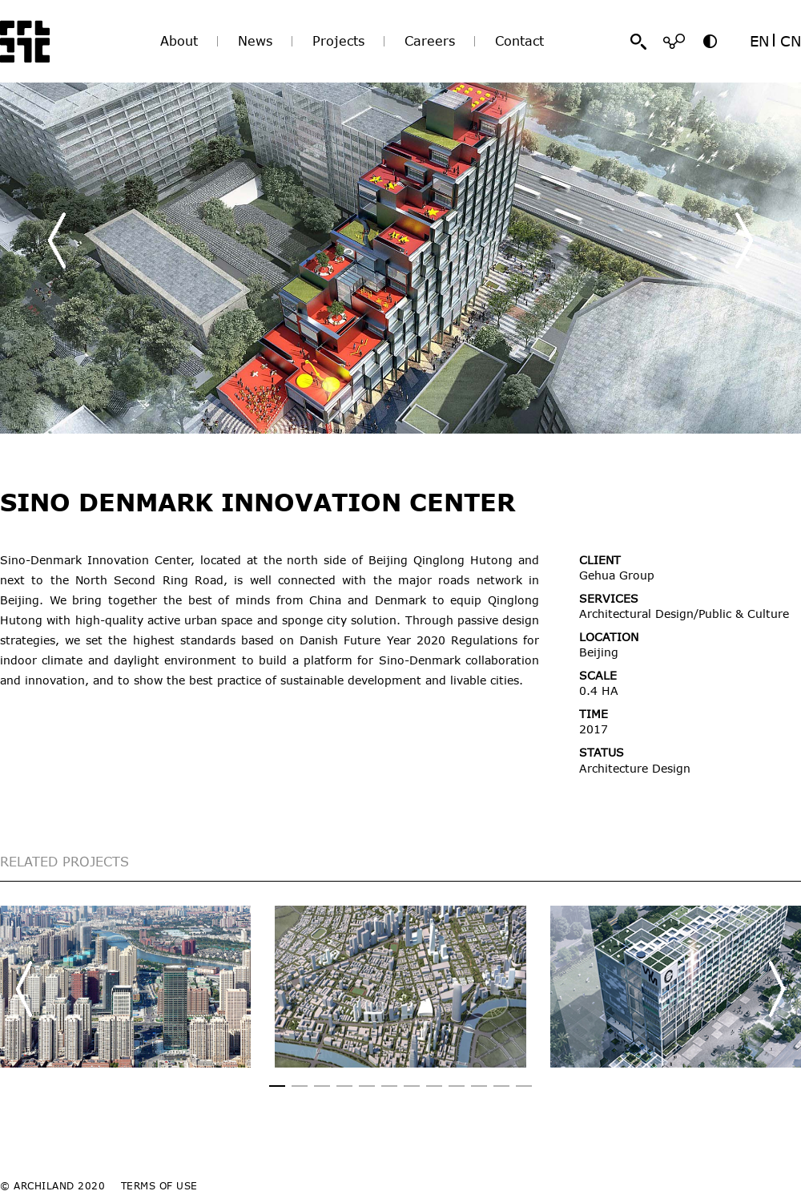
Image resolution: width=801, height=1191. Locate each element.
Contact (519, 41)
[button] (744, 240)
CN (790, 41)
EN (759, 41)
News (255, 41)
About (179, 41)
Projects (338, 41)
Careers (430, 41)
